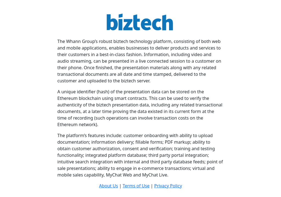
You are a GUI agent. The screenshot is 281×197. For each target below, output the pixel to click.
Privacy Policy (168, 186)
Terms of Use (136, 186)
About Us (108, 186)
